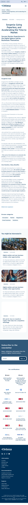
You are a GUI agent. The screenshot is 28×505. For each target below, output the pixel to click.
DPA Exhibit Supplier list (7, 474)
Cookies (3, 460)
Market (12, 217)
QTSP (8, 1)
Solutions (15, 220)
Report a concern (5, 477)
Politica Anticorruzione (7, 476)
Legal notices (4, 465)
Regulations (19, 217)
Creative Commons (6, 473)
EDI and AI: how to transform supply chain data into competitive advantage (13, 320)
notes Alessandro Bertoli (12, 109)
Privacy (3, 467)
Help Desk (3, 1)
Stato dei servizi (5, 488)
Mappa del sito (5, 485)
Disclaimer (4, 464)
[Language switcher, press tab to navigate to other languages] (25, 1)
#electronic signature (7, 207)
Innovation (5, 217)
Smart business (6, 220)
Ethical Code (4, 462)
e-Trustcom (4, 487)
